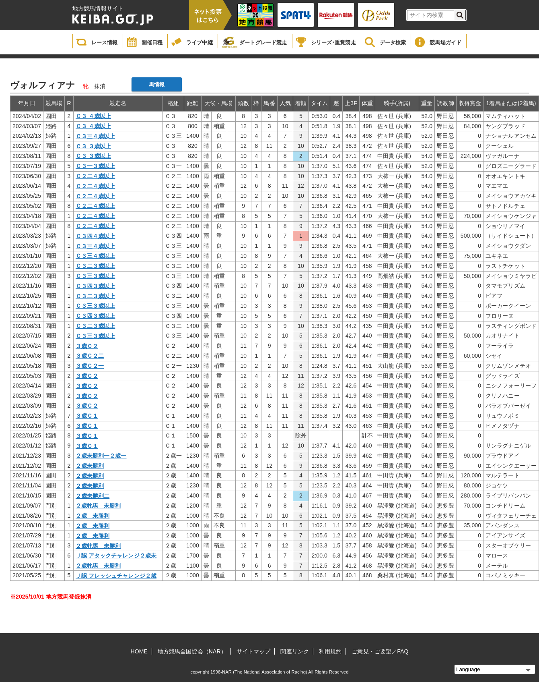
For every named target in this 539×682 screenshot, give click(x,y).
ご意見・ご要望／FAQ (380, 651)
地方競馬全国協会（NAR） (192, 651)
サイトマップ (254, 651)
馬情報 (157, 84)
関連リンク (294, 651)
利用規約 (330, 651)
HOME (139, 651)
